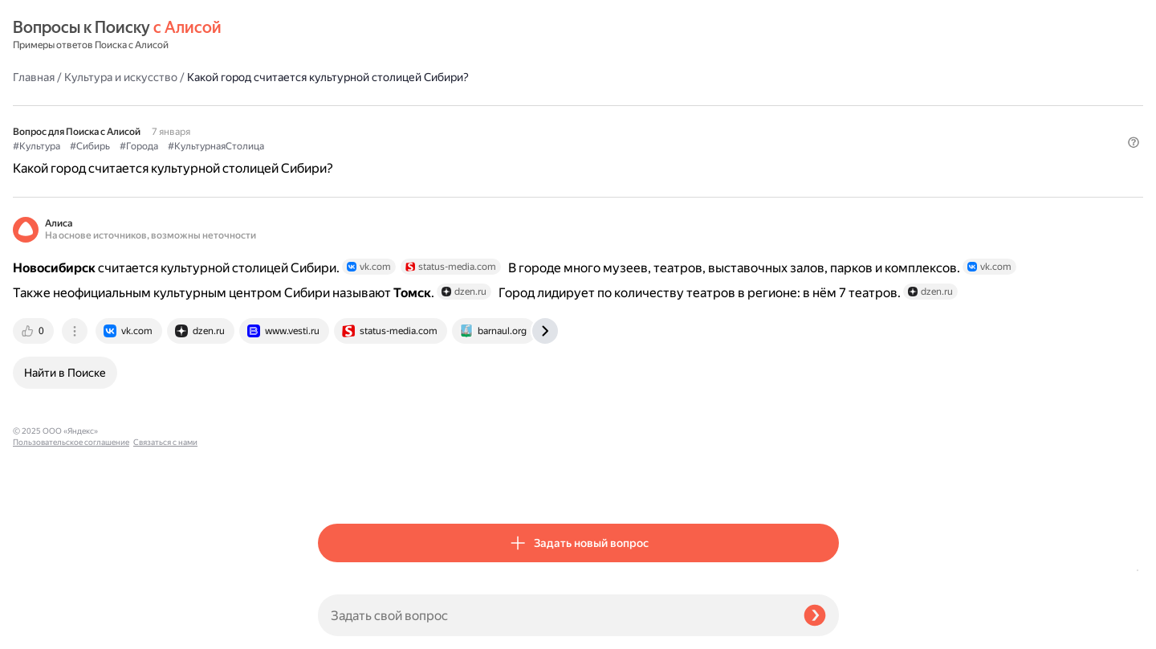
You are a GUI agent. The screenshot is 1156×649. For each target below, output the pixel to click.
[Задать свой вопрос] (554, 615)
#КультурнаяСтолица (521, 105)
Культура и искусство (425, 35)
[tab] (339, 338)
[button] (829, 131)
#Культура (341, 105)
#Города (444, 105)
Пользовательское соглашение (71, 618)
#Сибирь (395, 105)
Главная (339, 35)
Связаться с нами (45, 630)
